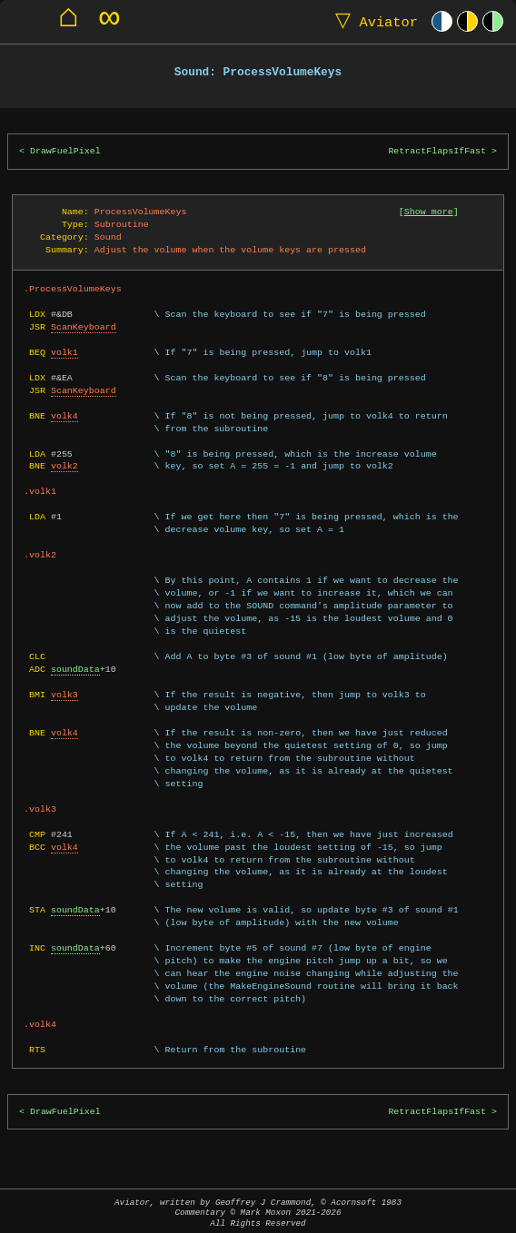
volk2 (64, 465)
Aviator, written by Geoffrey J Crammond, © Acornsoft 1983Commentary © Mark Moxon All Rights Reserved (258, 1212)
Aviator (372, 21)
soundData (75, 669)
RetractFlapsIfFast (437, 151)
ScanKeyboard (83, 327)
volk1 (64, 352)
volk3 (64, 694)
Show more (428, 211)
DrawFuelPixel (65, 151)
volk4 (64, 415)
